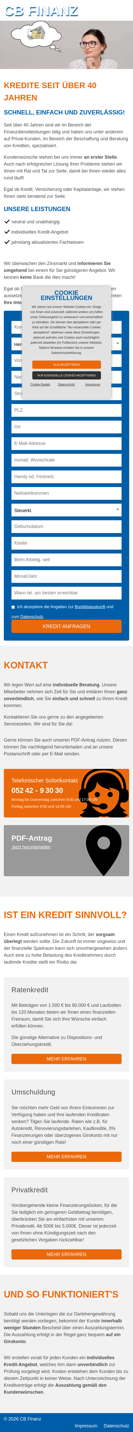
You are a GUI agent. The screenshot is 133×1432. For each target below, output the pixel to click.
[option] (66, 45)
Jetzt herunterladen (31, 847)
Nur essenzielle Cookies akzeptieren (66, 375)
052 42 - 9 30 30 (37, 790)
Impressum (86, 1425)
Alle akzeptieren (66, 364)
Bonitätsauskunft (90, 606)
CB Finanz (41, 10)
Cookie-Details (40, 384)
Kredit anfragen (66, 626)
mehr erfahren (66, 1058)
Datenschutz (31, 616)
